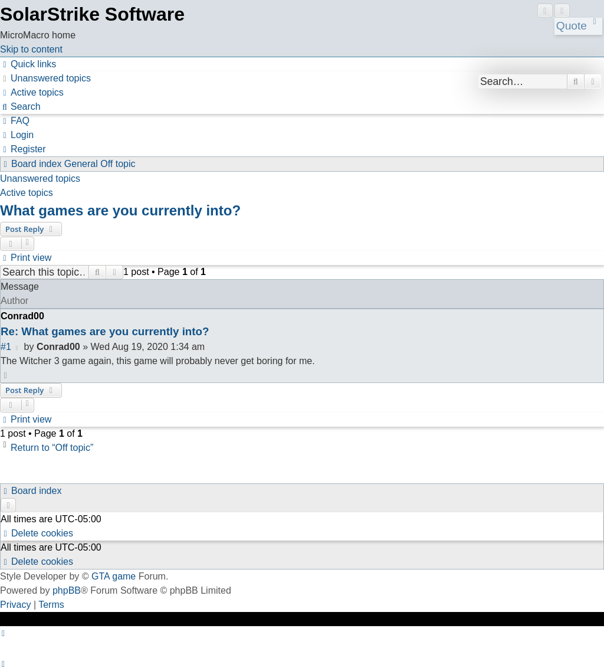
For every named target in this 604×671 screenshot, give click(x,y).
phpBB (66, 590)
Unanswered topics (40, 179)
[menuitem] (45, 78)
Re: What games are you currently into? (105, 331)
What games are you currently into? (120, 210)
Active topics (26, 193)
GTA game (113, 576)
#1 (6, 347)
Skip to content (31, 49)
